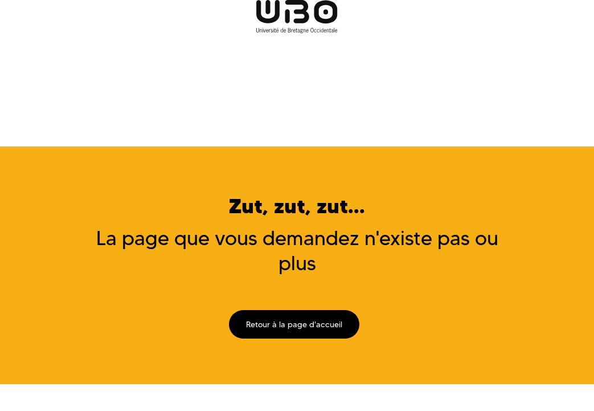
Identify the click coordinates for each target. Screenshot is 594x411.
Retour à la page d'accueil (294, 324)
